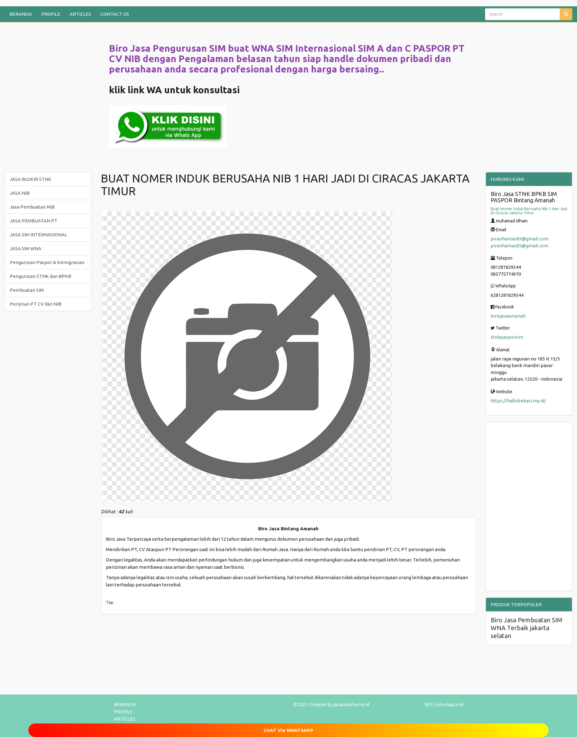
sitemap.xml (450, 704)
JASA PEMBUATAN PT (33, 220)
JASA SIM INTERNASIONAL (38, 234)
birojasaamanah (508, 316)
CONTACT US (115, 14)
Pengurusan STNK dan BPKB (40, 276)
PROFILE (50, 14)
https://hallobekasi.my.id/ (518, 400)
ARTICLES (80, 14)
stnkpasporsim (507, 337)
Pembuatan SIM (27, 290)
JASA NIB (20, 193)
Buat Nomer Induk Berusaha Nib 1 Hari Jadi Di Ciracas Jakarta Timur (529, 211)
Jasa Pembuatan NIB (32, 207)
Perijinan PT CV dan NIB (35, 304)
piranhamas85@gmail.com (519, 238)
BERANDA (20, 14)
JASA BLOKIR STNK (30, 179)
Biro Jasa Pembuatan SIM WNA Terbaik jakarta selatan (527, 627)
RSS (429, 704)
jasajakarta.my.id (351, 704)
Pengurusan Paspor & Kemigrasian (47, 262)
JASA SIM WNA (25, 248)
